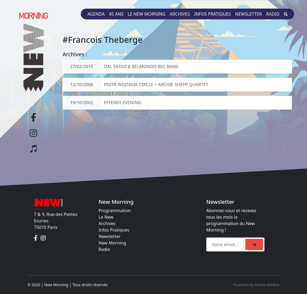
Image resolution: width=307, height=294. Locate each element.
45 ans (116, 14)
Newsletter (248, 14)
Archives (180, 14)
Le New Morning (146, 14)
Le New (106, 217)
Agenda (95, 14)
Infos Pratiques (114, 230)
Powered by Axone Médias (256, 284)
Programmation (115, 211)
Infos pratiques (212, 14)
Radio (273, 14)
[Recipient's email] (227, 244)
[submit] (254, 244)
